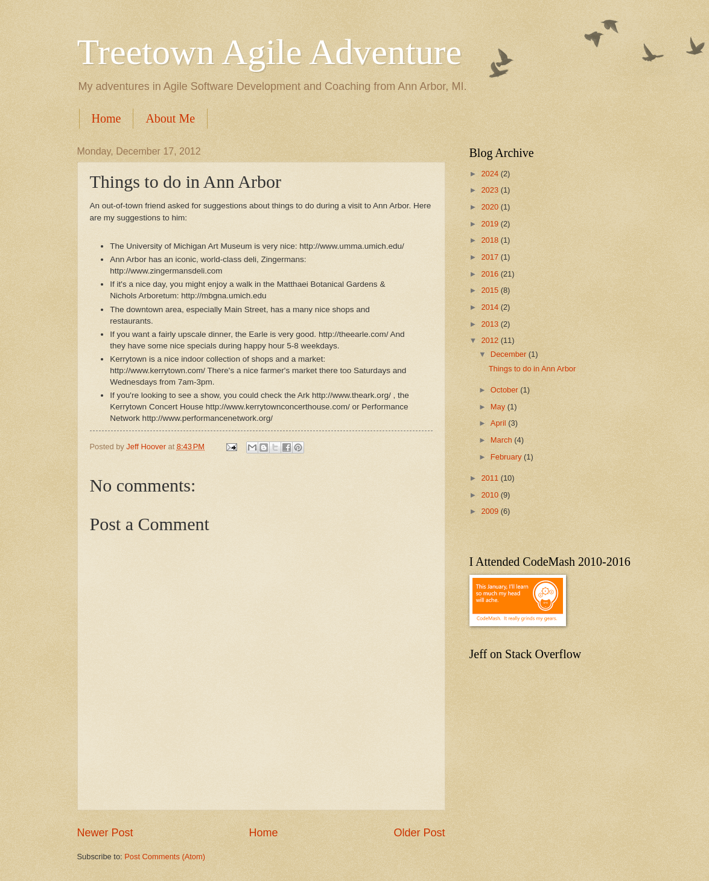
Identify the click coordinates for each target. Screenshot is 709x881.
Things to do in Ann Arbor (532, 368)
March (502, 439)
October (505, 389)
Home (106, 118)
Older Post (419, 833)
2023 (490, 189)
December (510, 354)
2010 (490, 494)
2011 (490, 477)
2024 (490, 173)
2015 (490, 290)
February (507, 456)
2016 (490, 273)
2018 (490, 240)
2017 (490, 256)
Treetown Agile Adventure (269, 52)
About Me (170, 118)
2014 (490, 307)
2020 (490, 206)
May (499, 406)
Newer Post (105, 833)
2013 (490, 323)
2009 (490, 511)
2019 (490, 223)
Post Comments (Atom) (164, 856)
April (499, 423)
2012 (490, 340)
